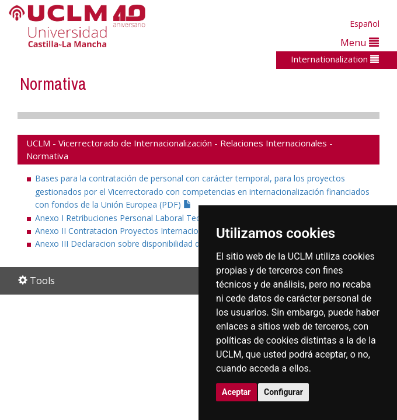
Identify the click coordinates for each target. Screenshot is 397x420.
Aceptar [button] (236, 392)
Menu (359, 42)
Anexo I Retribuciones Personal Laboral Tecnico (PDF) (142, 217)
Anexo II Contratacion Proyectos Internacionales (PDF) (144, 230)
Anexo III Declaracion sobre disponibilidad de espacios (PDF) (154, 243)
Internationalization (335, 59)
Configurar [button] (283, 392)
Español (364, 23)
